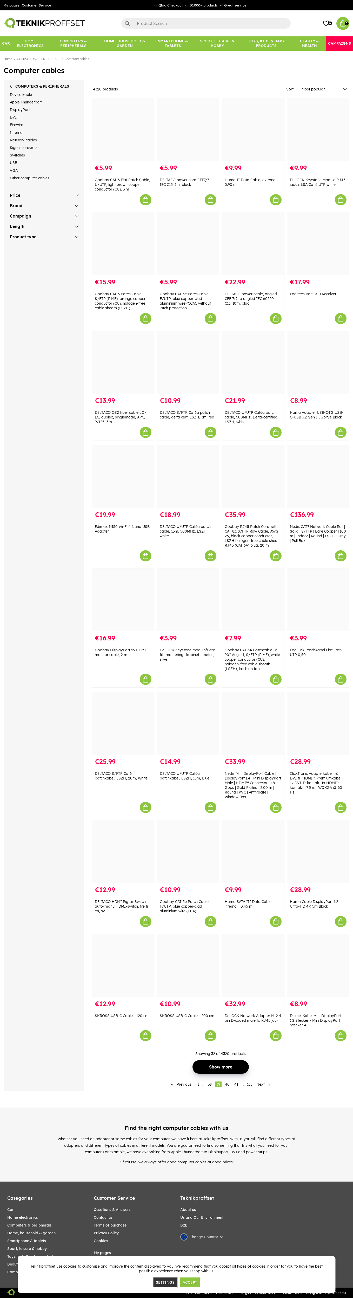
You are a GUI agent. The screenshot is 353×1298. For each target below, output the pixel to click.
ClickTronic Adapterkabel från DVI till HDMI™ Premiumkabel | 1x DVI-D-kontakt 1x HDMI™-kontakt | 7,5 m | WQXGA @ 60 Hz (316, 783)
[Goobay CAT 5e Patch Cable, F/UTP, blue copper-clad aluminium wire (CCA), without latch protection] (188, 243)
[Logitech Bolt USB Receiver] (318, 243)
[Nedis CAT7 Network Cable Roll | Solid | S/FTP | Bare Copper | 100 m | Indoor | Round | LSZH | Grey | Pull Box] (318, 476)
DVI (13, 117)
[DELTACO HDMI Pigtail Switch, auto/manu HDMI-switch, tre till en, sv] (123, 851)
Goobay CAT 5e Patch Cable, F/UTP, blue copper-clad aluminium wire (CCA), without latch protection (185, 301)
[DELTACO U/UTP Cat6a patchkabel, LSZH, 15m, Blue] (188, 723)
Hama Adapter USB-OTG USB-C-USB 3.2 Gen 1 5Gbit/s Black (316, 414)
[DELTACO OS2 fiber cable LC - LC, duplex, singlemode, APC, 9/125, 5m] (123, 362)
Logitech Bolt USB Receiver (313, 294)
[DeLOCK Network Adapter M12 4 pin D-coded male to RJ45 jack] (253, 965)
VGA (14, 170)
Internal (16, 132)
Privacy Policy (106, 1233)
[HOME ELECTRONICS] (30, 43)
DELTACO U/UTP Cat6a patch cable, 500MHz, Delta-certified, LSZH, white (251, 417)
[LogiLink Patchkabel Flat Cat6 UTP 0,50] (318, 599)
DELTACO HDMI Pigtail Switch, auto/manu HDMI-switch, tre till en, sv (122, 906)
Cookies (101, 1240)
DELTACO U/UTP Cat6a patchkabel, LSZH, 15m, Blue (184, 776)
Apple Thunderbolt (26, 102)
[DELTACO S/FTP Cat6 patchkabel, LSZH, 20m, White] (123, 723)
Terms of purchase (110, 1225)
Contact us (103, 1217)
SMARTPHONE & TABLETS (26, 1240)
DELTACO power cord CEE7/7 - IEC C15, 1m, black (186, 182)
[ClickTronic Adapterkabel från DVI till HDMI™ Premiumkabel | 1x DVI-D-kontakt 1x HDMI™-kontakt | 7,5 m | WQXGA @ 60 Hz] (318, 723)
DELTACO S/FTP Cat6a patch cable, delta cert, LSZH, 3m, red (187, 414)
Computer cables (77, 59)
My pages (11, 5)
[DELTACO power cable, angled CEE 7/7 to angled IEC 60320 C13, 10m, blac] (253, 243)
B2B (184, 1225)
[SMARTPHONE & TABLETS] (173, 43)
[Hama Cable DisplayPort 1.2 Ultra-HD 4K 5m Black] (318, 851)
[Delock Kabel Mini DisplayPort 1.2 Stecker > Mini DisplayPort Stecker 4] (318, 965)
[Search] (206, 23)
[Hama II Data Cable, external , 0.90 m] (253, 129)
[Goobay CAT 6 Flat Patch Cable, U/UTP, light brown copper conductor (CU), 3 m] (123, 129)
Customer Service (36, 5)
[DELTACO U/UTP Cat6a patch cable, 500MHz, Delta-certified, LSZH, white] (253, 362)
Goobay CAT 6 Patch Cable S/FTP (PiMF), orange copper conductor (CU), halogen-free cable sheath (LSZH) (120, 301)
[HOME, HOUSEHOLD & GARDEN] (124, 43)
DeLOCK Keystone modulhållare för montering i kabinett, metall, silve (187, 655)
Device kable (21, 94)
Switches (17, 155)
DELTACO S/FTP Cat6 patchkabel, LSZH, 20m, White (121, 776)
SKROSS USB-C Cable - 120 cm (122, 1015)
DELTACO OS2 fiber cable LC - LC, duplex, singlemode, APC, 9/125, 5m (120, 417)
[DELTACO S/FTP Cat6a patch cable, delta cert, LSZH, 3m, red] (188, 362)
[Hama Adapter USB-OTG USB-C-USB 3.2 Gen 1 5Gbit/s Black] (318, 362)
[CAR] (6, 43)
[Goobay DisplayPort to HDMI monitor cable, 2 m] (123, 599)
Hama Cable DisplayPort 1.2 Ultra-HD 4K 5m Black (314, 904)
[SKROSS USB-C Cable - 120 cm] (123, 965)
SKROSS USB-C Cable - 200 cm (187, 1015)
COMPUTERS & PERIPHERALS (38, 59)
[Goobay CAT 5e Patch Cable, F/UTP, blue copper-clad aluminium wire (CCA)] (188, 851)
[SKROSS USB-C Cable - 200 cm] (188, 965)
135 (249, 1084)
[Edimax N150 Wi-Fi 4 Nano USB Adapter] (123, 476)
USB (13, 162)
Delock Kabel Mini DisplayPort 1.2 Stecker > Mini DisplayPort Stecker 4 (315, 1020)
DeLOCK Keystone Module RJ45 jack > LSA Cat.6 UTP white (317, 182)
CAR (10, 1209)
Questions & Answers (112, 1209)
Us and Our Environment (201, 1217)
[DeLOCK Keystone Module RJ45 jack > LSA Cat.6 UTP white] (318, 129)
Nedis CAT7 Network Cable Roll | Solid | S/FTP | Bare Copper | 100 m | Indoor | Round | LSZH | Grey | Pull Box (318, 533)
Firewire (16, 124)
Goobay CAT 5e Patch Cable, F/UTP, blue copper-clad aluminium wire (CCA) (185, 906)
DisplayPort (20, 109)
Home (8, 59)
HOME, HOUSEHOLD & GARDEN (31, 1233)
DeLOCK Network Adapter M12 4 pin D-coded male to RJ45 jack (253, 1018)
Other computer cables (29, 178)
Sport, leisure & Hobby (27, 1248)
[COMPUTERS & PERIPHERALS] (73, 43)
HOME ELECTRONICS (22, 1217)
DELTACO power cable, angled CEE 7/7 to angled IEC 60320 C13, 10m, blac (251, 299)
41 (236, 1084)
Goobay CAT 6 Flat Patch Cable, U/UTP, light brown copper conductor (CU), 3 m (122, 185)
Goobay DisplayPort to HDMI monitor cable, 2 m (120, 652)
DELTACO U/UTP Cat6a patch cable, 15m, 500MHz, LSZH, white (185, 531)
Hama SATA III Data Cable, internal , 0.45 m (248, 904)
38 (210, 1084)
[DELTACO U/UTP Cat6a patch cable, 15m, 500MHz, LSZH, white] (188, 476)
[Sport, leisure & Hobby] (217, 43)
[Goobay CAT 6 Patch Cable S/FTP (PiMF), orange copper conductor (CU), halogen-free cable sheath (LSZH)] (123, 243)
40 (227, 1084)
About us (188, 1209)
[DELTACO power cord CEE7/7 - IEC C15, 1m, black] (188, 129)
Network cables (23, 140)
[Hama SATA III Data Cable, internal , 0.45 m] (253, 851)
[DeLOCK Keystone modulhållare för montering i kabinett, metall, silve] (188, 599)
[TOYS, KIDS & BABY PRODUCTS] (266, 43)
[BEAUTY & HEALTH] (309, 43)
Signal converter (24, 147)
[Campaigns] (339, 43)
